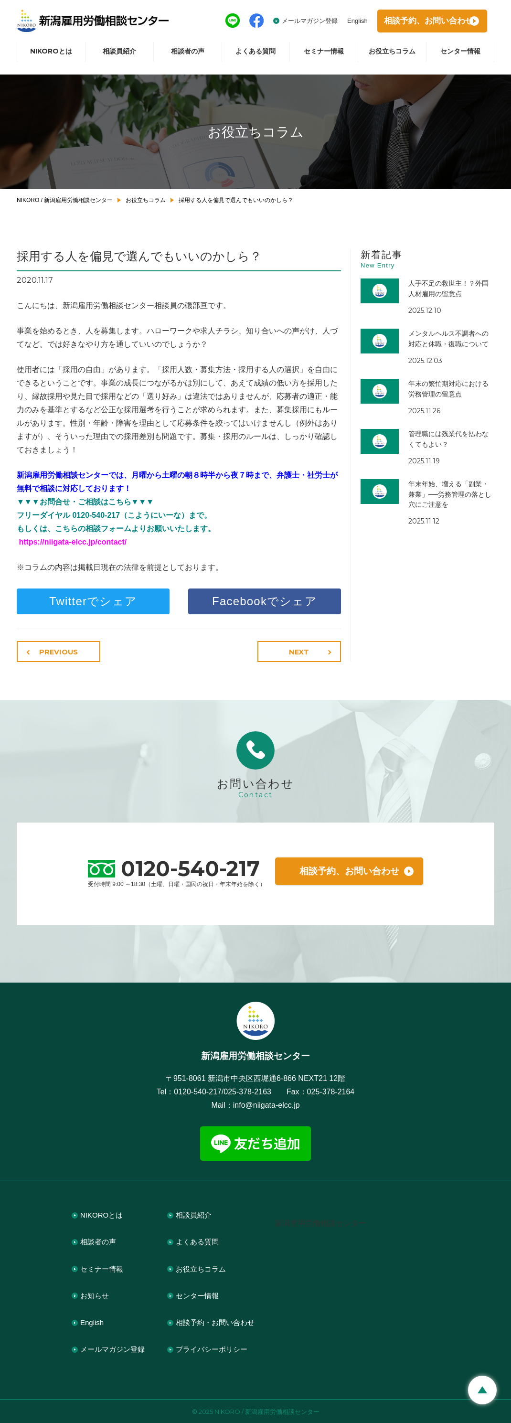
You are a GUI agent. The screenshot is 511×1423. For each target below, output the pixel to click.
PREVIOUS (57, 652)
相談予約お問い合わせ (422, 23)
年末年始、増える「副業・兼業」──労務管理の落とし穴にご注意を (449, 494)
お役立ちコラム (392, 55)
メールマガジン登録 (294, 22)
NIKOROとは (51, 55)
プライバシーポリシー (211, 1349)
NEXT (301, 652)
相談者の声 (187, 55)
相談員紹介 (119, 55)
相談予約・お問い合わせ (215, 1321)
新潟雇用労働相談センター (320, 1222)
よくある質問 (255, 55)
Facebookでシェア (264, 601)
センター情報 (460, 55)
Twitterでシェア (93, 601)
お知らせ (94, 1295)
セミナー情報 (324, 55)
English (341, 22)
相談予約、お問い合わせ (349, 870)
